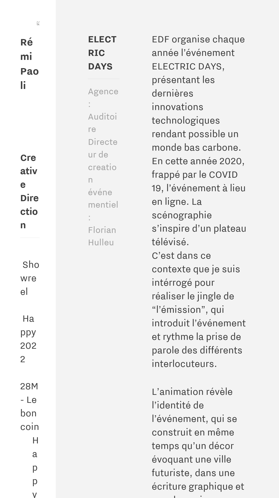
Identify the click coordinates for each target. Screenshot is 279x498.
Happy (28, 318)
